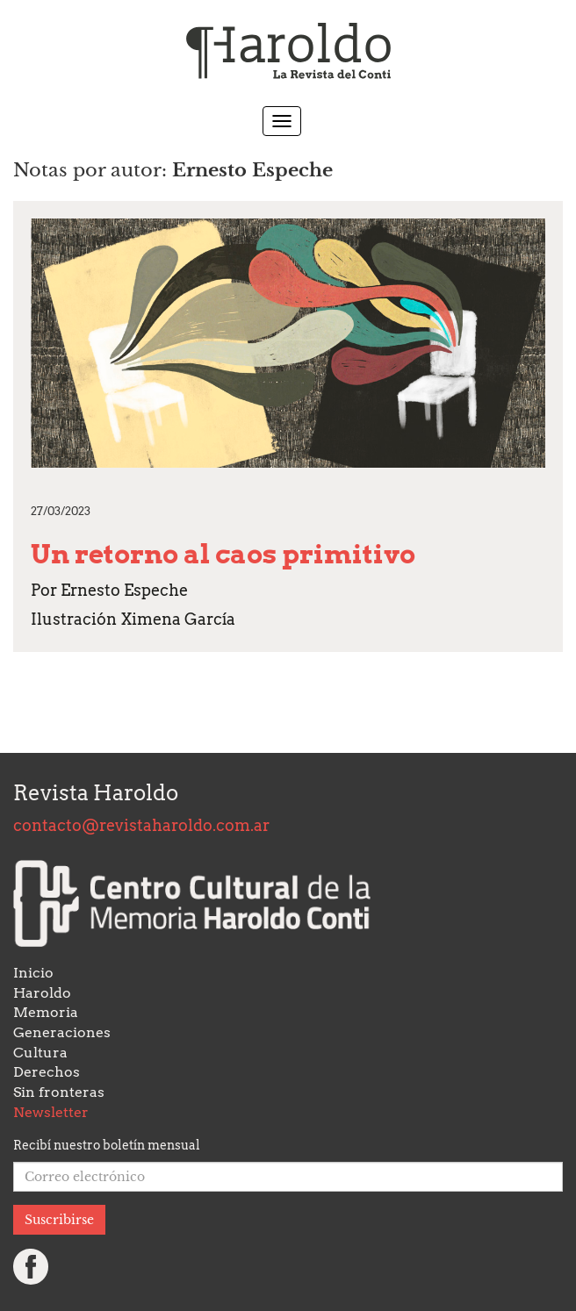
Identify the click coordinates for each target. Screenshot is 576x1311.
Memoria (45, 1012)
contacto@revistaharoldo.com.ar (141, 825)
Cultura (40, 1052)
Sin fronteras (58, 1092)
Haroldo (42, 993)
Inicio (33, 972)
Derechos (46, 1072)
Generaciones (62, 1032)
